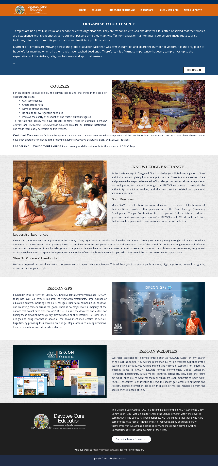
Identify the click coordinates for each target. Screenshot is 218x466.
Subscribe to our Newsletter (131, 439)
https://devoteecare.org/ (106, 449)
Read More (194, 69)
